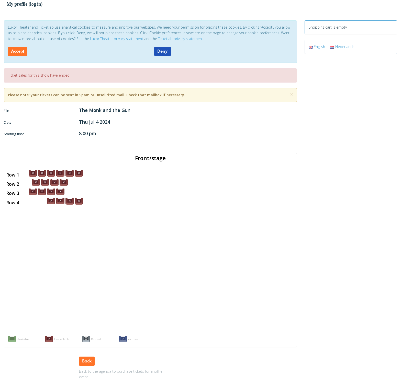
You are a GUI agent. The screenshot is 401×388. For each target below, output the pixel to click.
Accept (17, 51)
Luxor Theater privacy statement (116, 38)
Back (87, 361)
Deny (162, 51)
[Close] (291, 94)
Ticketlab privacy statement (180, 38)
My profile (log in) (23, 4)
